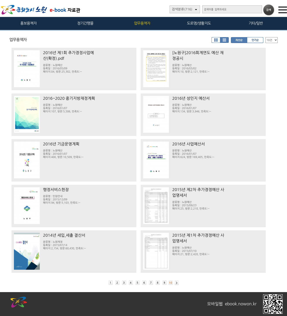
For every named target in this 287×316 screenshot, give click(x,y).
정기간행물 (85, 23)
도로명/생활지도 (199, 23)
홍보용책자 (28, 23)
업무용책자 (142, 23)
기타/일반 (256, 23)
